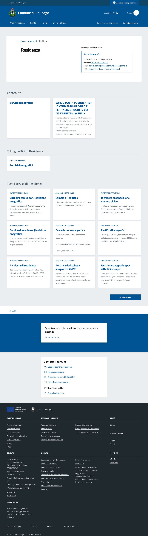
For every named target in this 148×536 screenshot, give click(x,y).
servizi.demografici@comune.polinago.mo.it (108, 65)
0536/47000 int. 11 (99, 62)
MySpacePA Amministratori (51, 485)
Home (23, 41)
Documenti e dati (13, 428)
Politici (9, 443)
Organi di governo (13, 439)
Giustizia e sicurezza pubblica (52, 439)
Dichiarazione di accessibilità (86, 467)
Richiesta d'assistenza (83, 482)
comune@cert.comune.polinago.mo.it (104, 69)
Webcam (44, 489)
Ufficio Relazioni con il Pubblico (18, 488)
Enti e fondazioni (13, 432)
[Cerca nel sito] (135, 13)
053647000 (19, 471)
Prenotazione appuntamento (86, 479)
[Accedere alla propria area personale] (124, 3)
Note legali (79, 463)
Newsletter (114, 462)
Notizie (112, 425)
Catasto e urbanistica (49, 432)
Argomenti (32, 41)
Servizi (44, 22)
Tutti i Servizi (125, 297)
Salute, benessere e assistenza (87, 428)
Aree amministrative (15, 425)
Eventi (112, 444)
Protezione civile (47, 471)
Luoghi (112, 440)
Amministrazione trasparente (86, 470)
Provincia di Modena (49, 463)
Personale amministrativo (17, 436)
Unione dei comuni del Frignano (53, 459)
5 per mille (45, 482)
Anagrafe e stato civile (19, 193)
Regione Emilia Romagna (17, 3)
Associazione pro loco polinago (52, 478)
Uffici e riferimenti (17, 160)
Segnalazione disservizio (84, 476)
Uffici (9, 447)
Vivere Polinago (59, 22)
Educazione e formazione (50, 436)
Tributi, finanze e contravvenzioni (87, 432)
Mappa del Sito (69, 526)
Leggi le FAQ (80, 473)
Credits (50, 526)
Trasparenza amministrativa (107, 23)
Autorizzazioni (46, 428)
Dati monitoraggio (14, 526)
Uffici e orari (11, 491)
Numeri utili (11, 495)
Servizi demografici (91, 54)
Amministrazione (17, 22)
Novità (33, 22)
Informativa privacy (82, 459)
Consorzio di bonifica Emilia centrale (55, 474)
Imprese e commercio (83, 425)
